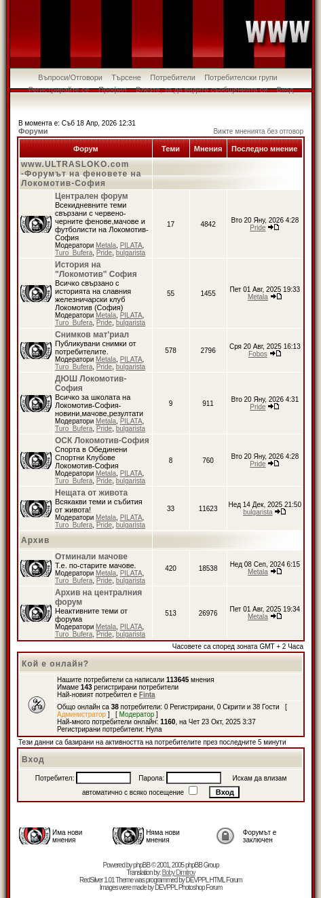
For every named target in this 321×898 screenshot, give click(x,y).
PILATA (131, 245)
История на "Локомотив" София (96, 269)
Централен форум (91, 196)
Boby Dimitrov (178, 872)
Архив (35, 540)
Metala (106, 245)
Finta (147, 694)
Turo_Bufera (73, 253)
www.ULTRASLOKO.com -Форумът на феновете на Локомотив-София (81, 174)
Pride (104, 253)
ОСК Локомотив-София (102, 440)
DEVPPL (197, 880)
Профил (112, 90)
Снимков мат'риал (92, 334)
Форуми (33, 131)
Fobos (257, 354)
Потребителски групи (241, 77)
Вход (284, 90)
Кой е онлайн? (55, 664)
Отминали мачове (91, 556)
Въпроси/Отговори (70, 77)
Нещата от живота (91, 493)
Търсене (126, 77)
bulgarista (130, 253)
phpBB (141, 865)
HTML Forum (225, 880)
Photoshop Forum (200, 887)
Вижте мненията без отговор (258, 131)
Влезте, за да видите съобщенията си (201, 90)
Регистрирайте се (59, 90)
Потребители (172, 77)
